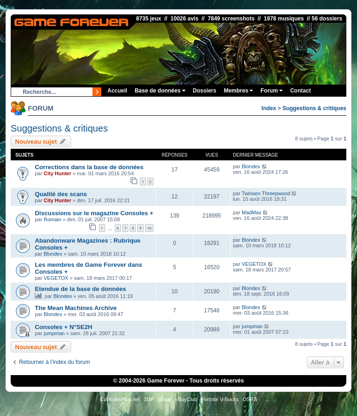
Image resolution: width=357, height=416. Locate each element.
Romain (52, 219)
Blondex (251, 166)
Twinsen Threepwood (266, 193)
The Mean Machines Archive (76, 307)
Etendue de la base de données (80, 288)
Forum (271, 90)
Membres (238, 90)
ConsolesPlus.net (120, 399)
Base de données (160, 90)
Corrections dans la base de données (89, 167)
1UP (148, 399)
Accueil (117, 90)
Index (269, 108)
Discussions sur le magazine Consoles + (94, 213)
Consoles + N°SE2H (64, 327)
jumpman (54, 333)
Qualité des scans (61, 194)
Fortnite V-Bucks (220, 399)
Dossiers (205, 90)
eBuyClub (186, 399)
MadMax (251, 212)
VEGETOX (56, 278)
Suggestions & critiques (314, 108)
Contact (300, 90)
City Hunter (57, 173)
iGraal (164, 399)
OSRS (250, 399)
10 (149, 228)
